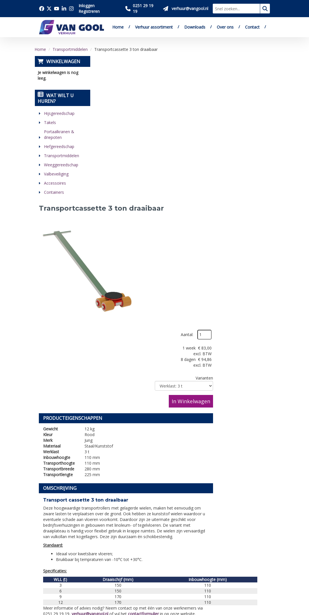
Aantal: (244, 74)
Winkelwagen (63, 61)
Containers (54, 192)
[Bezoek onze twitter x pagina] (49, 8)
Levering (154, 511)
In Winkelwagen (248, 140)
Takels (50, 122)
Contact (252, 27)
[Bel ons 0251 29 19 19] (141, 8)
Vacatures (102, 531)
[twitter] (57, 564)
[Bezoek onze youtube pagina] (56, 8)
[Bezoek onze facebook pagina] (41, 8)
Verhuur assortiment (154, 27)
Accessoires (55, 183)
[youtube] (70, 564)
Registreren (89, 11)
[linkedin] (45, 580)
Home (118, 27)
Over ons (225, 27)
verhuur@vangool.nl (150, 364)
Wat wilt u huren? (55, 98)
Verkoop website (110, 525)
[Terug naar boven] (154, 461)
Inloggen (87, 5)
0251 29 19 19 (56, 536)
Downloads (194, 27)
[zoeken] (265, 8)
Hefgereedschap (59, 146)
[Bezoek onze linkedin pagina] (64, 8)
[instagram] (57, 580)
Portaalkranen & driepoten (59, 134)
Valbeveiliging (56, 174)
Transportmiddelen (70, 49)
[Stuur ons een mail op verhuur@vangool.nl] (185, 8)
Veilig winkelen (160, 518)
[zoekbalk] (236, 8)
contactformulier (203, 364)
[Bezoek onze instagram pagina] (71, 8)
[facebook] (45, 564)
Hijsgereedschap (59, 113)
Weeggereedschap (61, 164)
